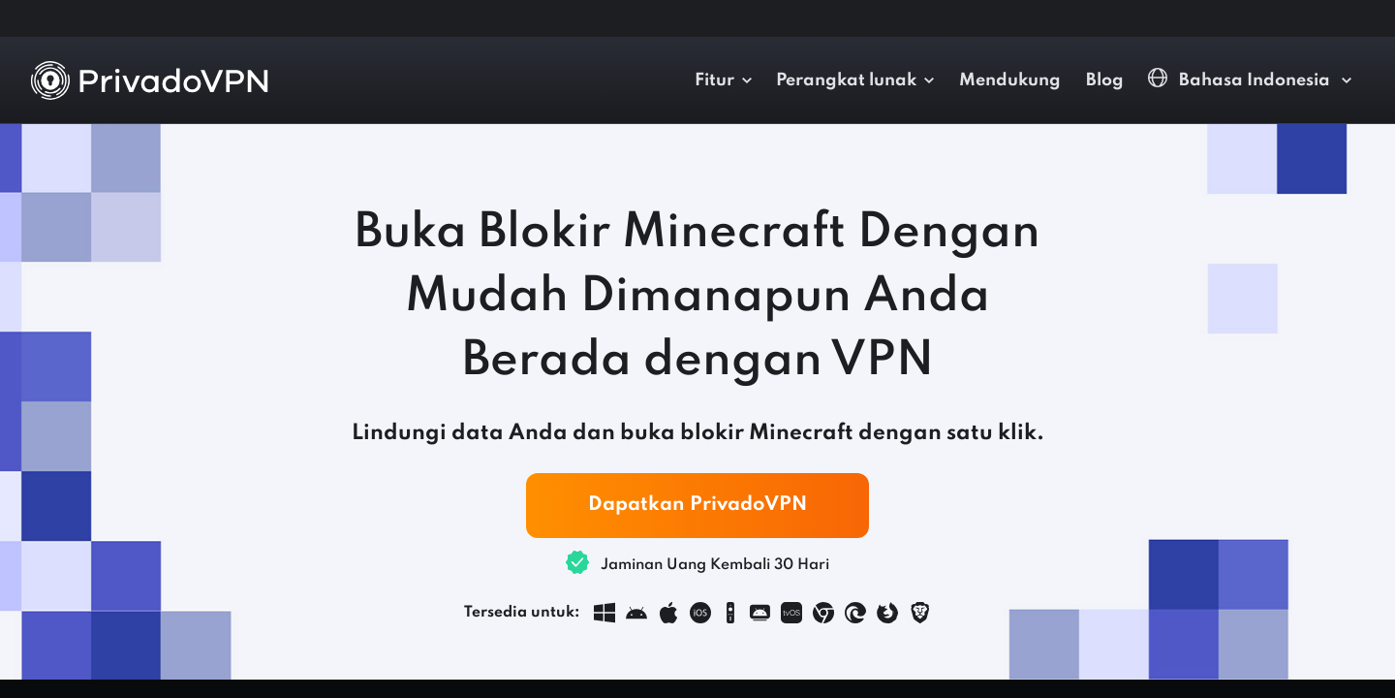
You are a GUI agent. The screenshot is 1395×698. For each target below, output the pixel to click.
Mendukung (1010, 80)
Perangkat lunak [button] (846, 80)
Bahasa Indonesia (1241, 79)
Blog (1105, 80)
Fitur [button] (714, 80)
